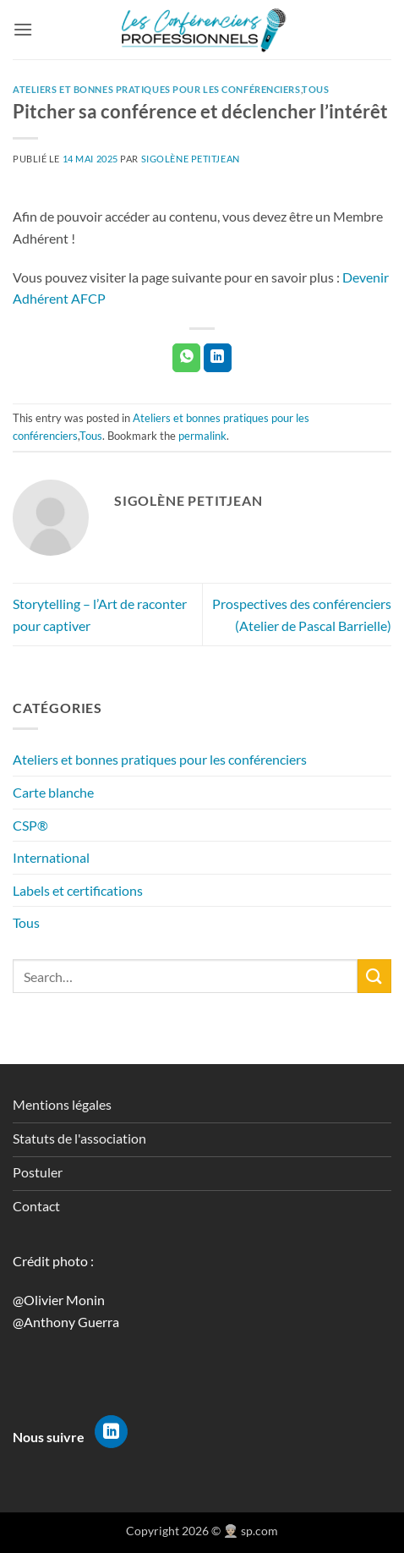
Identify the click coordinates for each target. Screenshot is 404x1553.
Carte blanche (53, 792)
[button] (23, 29)
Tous (26, 922)
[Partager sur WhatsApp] (186, 357)
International (51, 857)
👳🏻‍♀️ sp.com (250, 1530)
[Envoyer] (374, 975)
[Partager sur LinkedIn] (218, 357)
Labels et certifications (78, 890)
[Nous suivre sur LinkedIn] (111, 1432)
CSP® (30, 825)
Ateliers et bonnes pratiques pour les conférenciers (160, 759)
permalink (202, 435)
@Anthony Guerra (66, 1322)
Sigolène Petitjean (190, 158)
